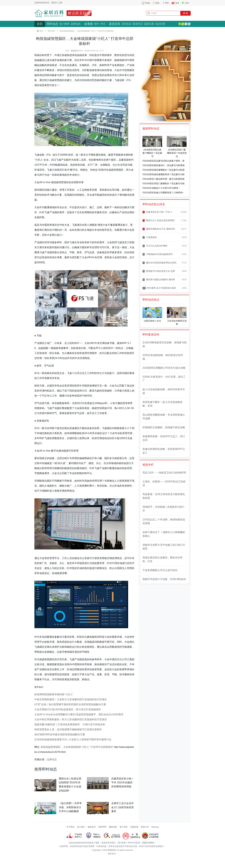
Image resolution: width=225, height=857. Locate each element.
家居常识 (138, 24)
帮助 (167, 3)
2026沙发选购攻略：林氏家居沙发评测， (162, 357)
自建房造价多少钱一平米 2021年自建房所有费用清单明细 (122, 782)
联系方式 (145, 827)
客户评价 (124, 827)
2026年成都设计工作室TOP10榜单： (161, 188)
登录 (55, 3)
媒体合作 (92, 827)
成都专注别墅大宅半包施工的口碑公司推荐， (163, 547)
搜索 (157, 3)
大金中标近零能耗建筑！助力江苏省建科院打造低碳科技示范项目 (70, 719)
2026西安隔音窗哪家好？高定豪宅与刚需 (163, 170)
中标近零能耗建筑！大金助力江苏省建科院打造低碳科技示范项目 (70, 699)
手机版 (147, 3)
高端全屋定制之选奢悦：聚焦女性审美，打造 (162, 559)
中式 (102, 24)
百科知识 (127, 24)
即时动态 (52, 23)
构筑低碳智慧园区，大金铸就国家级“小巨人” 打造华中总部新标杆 (77, 747)
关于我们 (70, 827)
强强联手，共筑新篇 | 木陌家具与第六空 (163, 509)
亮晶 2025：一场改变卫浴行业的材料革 (164, 472)
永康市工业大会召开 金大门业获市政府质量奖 (122, 807)
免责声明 (102, 827)
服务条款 (113, 827)
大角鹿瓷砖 (149, 237)
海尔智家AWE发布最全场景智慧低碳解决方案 (59, 734)
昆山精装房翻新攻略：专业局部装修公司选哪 (163, 416)
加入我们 (81, 827)
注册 (60, 3)
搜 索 (185, 13)
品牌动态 (76, 24)
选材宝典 (149, 24)
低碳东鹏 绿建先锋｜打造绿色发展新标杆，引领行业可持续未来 (69, 724)
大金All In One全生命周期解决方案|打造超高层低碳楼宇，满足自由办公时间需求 (78, 714)
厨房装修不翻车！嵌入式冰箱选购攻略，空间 (162, 404)
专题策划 (184, 24)
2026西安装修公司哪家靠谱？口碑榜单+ (163, 192)
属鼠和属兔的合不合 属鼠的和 (158, 229)
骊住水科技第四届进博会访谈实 (159, 262)
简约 (96, 24)
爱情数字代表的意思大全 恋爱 (158, 271)
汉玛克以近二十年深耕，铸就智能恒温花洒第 (163, 521)
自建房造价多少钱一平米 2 (157, 212)
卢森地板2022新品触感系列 (157, 254)
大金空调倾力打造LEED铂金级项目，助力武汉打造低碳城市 (67, 709)
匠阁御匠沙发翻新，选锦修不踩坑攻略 (163, 427)
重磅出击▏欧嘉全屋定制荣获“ (158, 220)
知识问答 (160, 24)
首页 (39, 23)
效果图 (88, 23)
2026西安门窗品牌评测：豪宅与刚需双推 (163, 179)
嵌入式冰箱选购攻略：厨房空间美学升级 (163, 391)
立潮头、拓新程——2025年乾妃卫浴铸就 (164, 483)
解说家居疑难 (79, 13)
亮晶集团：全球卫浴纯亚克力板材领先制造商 (163, 496)
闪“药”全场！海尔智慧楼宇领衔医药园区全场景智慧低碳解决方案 (70, 704)
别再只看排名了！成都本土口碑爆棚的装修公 (163, 534)
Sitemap (155, 827)
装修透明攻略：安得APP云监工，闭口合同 (163, 438)
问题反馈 (134, 827)
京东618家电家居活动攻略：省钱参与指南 (164, 344)
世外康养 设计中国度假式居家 (159, 288)
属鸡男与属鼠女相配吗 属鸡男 (158, 279)
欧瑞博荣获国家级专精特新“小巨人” (54, 694)
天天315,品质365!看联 (155, 245)
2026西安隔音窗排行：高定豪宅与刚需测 (163, 165)
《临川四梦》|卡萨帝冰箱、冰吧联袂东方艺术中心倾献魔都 (70, 807)
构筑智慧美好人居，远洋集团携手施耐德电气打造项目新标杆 (68, 729)
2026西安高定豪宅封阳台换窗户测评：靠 (163, 161)
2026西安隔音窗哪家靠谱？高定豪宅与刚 (163, 174)
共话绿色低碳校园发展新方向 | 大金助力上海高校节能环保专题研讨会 (72, 739)
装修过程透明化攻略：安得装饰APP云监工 (163, 451)
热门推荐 (64, 24)
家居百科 (114, 23)
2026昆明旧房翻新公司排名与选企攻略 (164, 367)
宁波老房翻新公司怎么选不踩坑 (160, 570)
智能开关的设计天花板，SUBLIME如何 (164, 579)
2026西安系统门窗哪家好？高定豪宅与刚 (163, 183)
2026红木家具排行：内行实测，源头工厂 (164, 378)
